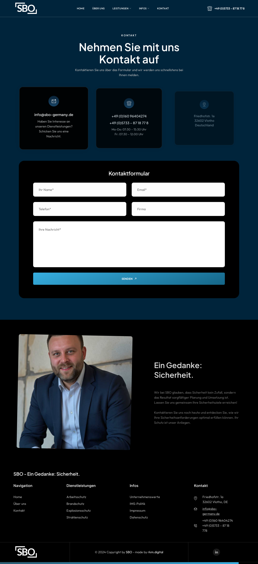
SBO (129, 552)
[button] (80, 8)
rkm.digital (155, 552)
